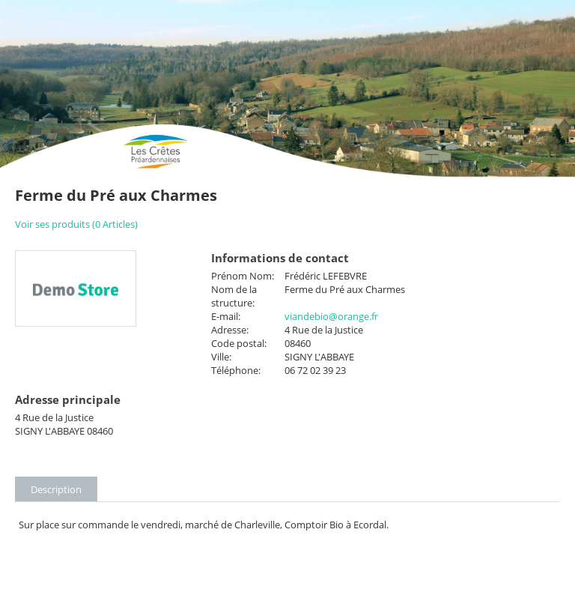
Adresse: (230, 329)
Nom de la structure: (234, 296)
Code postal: (239, 343)
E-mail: (225, 316)
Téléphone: (236, 370)
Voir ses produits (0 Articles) (76, 224)
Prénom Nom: (242, 276)
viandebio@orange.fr (331, 316)
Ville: (221, 356)
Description (56, 489)
